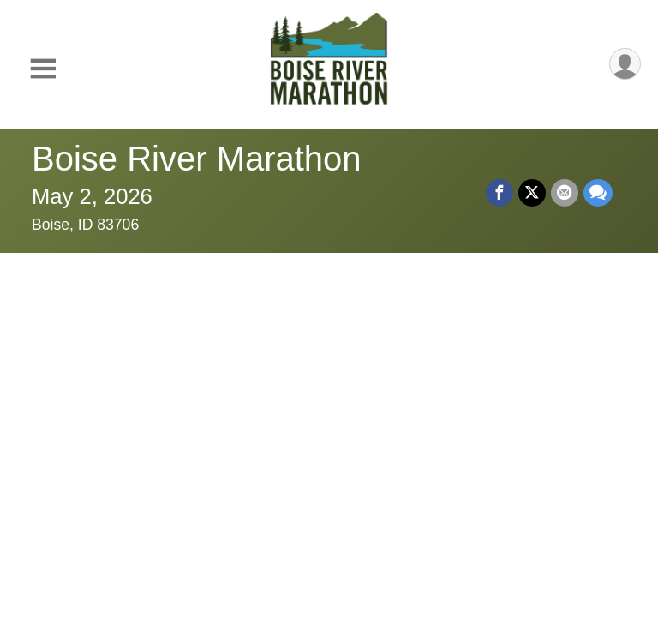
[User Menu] (625, 64)
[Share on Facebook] (499, 193)
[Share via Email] (564, 193)
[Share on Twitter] (532, 193)
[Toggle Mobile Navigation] (43, 69)
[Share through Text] (598, 193)
